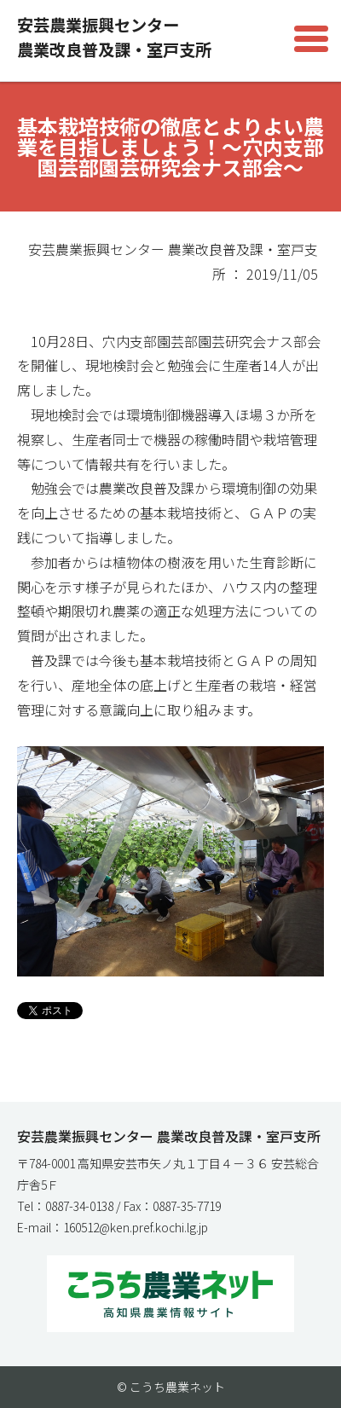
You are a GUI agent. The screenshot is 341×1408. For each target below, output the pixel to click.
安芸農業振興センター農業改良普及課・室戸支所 (114, 37)
